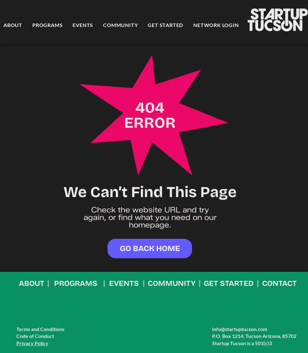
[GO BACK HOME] (149, 248)
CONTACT (279, 283)
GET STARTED (229, 283)
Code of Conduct (35, 336)
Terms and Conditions (40, 329)
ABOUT (31, 283)
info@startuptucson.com (239, 329)
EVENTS (124, 283)
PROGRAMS (75, 283)
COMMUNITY (171, 283)
